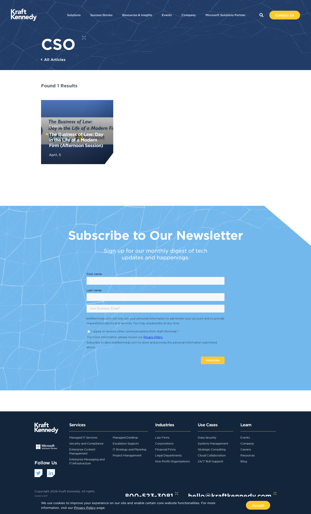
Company (188, 15)
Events (167, 15)
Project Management (127, 455)
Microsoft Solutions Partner (225, 15)
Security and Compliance (86, 443)
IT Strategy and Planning (129, 449)
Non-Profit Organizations (172, 461)
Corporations (164, 443)
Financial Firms (165, 449)
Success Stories (101, 15)
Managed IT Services (83, 437)
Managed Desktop (125, 437)
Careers (245, 449)
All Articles (55, 59)
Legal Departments (168, 455)
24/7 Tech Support (210, 461)
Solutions (74, 15)
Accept (258, 505)
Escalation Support (126, 443)
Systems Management (213, 443)
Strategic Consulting (212, 449)
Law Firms (162, 437)
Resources (247, 455)
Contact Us (284, 15)
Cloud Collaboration (212, 455)
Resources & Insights (137, 15)
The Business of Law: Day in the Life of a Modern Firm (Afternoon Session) (76, 140)
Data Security (207, 437)
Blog (243, 461)
